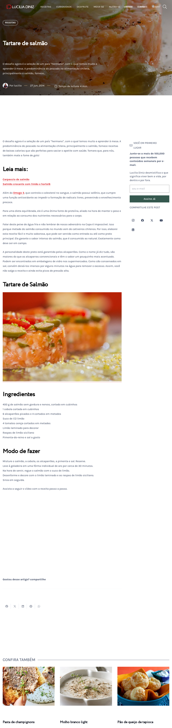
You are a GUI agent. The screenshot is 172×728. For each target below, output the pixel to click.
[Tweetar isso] (15, 606)
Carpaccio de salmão (16, 179)
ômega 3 (18, 192)
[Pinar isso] (31, 606)
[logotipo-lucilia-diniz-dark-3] (20, 7)
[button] (164, 7)
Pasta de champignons (19, 722)
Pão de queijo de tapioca (135, 722)
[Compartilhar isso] (7, 606)
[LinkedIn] (133, 229)
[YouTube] (161, 220)
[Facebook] (142, 220)
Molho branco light (74, 722)
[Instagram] (133, 220)
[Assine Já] (149, 198)
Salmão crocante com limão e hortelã (26, 184)
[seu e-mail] (149, 189)
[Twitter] (151, 220)
